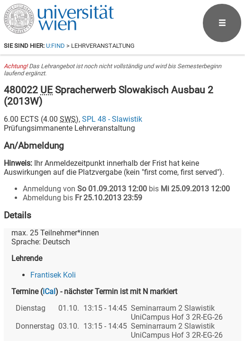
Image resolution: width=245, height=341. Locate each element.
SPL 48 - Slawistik (112, 119)
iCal (49, 291)
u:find (55, 45)
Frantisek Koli (53, 274)
